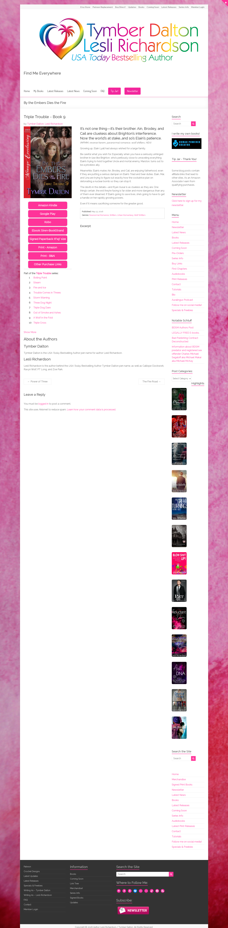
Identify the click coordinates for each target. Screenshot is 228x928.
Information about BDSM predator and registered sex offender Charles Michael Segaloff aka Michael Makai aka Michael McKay (187, 353)
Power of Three (37, 381)
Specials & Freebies (182, 310)
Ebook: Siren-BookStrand (48, 230)
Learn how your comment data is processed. (91, 409)
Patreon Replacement (103, 7)
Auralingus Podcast (182, 299)
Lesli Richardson (54, 123)
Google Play (47, 213)
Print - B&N (47, 255)
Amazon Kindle (47, 205)
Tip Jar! (114, 91)
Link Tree (74, 883)
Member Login (197, 7)
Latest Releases (168, 7)
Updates (132, 7)
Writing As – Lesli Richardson (38, 895)
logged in (43, 403)
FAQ (102, 91)
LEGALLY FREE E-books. (185, 332)
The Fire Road (151, 381)
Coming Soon (153, 7)
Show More (30, 332)
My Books (38, 91)
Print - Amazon (47, 247)
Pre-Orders (178, 253)
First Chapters (179, 268)
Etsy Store (85, 7)
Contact (176, 284)
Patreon (27, 866)
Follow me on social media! (187, 305)
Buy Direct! (120, 7)
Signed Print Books (182, 784)
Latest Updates (31, 876)
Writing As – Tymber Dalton (37, 890)
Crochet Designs (32, 871)
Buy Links (177, 263)
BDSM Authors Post (183, 327)
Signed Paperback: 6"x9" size (48, 239)
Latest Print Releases (183, 826)
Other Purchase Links (47, 264)
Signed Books (76, 898)
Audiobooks (178, 274)
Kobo (47, 222)
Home (27, 91)
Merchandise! (76, 888)
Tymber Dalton (35, 123)
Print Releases (179, 279)
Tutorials (176, 289)
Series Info (184, 7)
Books (141, 7)
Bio (173, 294)
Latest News (73, 91)
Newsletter (132, 91)
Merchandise (179, 779)
